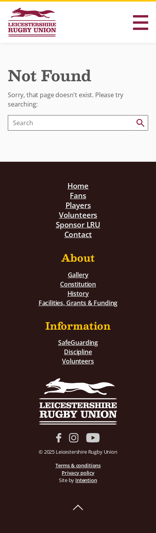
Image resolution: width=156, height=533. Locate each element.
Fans (78, 195)
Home (78, 185)
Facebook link (58, 437)
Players (78, 205)
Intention (86, 480)
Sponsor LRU (78, 224)
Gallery (78, 275)
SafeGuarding (78, 342)
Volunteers (78, 215)
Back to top (78, 508)
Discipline (78, 352)
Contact (78, 234)
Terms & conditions (78, 465)
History (78, 293)
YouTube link (92, 437)
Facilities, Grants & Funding (78, 303)
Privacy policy (78, 472)
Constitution (78, 284)
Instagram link (73, 437)
